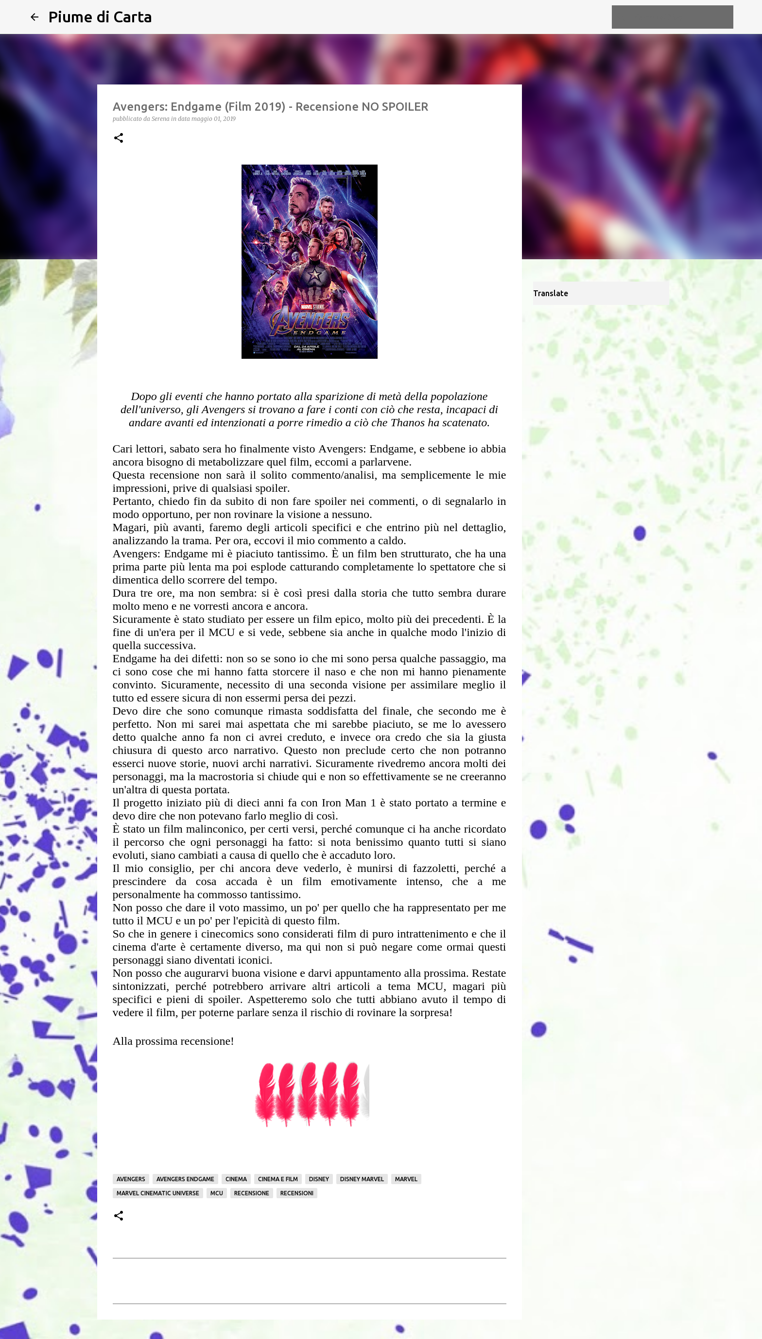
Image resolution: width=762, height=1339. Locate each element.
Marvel (406, 1179)
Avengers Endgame (185, 1179)
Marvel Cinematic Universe (158, 1193)
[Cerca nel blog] (682, 17)
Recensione (251, 1193)
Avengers (131, 1179)
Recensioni (296, 1193)
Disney (319, 1179)
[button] (118, 138)
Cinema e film (278, 1179)
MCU (216, 1193)
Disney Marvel (362, 1179)
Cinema (236, 1179)
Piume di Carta (100, 16)
